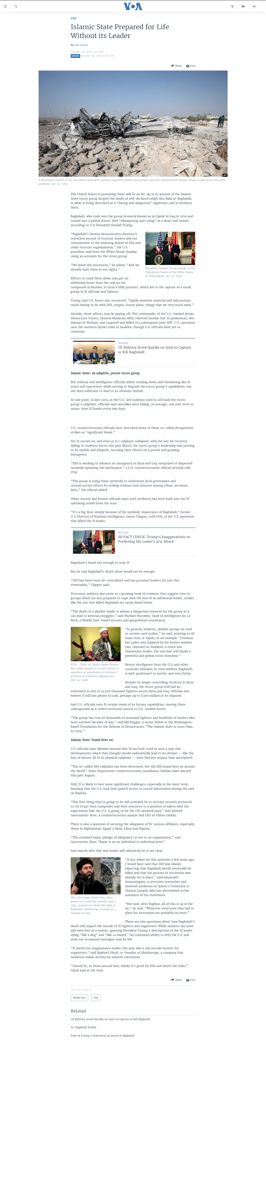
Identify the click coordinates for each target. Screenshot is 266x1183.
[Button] (176, 66)
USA (73, 18)
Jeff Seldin (81, 45)
